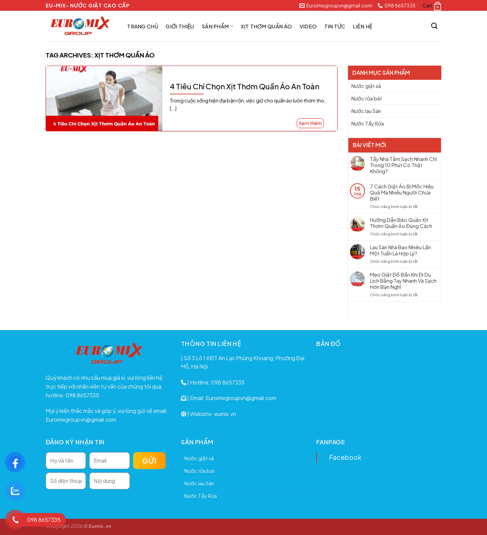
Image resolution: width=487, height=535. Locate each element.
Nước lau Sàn (366, 111)
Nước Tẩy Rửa (367, 123)
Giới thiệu (180, 26)
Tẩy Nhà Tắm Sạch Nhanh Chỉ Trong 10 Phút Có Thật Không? (403, 165)
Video (308, 26)
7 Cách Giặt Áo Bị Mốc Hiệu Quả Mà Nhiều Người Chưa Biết (402, 192)
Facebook (345, 457)
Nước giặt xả (366, 86)
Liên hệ (362, 26)
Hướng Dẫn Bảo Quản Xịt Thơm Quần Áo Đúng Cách (401, 223)
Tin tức (334, 26)
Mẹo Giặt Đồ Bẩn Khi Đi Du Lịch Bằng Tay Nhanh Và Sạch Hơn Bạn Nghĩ (403, 281)
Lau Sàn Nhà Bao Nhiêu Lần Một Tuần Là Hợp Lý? (400, 250)
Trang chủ (142, 26)
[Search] (434, 26)
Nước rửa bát (366, 98)
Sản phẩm (217, 26)
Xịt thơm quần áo (266, 26)
